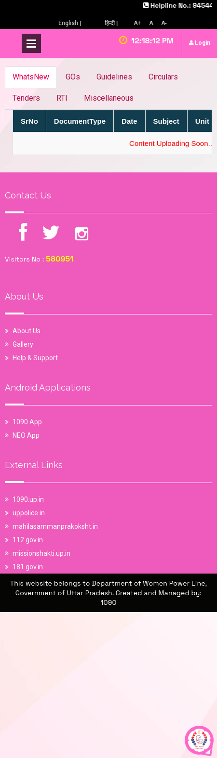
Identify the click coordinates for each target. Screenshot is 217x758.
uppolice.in (29, 513)
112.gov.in (28, 540)
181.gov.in (28, 567)
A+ (139, 23)
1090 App (27, 422)
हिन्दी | (113, 23)
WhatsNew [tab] (31, 76)
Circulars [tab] (163, 76)
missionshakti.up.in (41, 553)
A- (166, 23)
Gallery (23, 344)
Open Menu (31, 43)
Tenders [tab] (26, 98)
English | (72, 23)
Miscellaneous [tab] (109, 98)
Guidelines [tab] (114, 76)
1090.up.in (28, 499)
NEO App (26, 435)
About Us (27, 331)
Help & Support (35, 358)
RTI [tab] (62, 98)
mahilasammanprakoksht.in (55, 526)
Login (199, 42)
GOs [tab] (73, 76)
